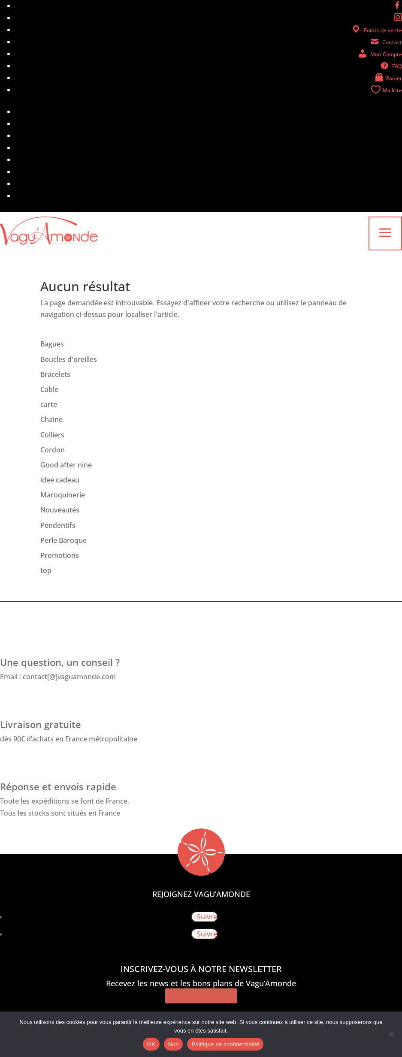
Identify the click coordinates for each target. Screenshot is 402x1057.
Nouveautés (59, 510)
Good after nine (66, 465)
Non (173, 1044)
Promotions (59, 555)
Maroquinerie (62, 495)
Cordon (52, 450)
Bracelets (55, 374)
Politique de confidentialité (225, 1044)
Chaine (51, 419)
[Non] (391, 1034)
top (45, 570)
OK (151, 1044)
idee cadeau (59, 480)
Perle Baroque (63, 540)
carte (48, 404)
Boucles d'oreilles (68, 359)
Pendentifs (58, 525)
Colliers (52, 435)
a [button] (385, 233)
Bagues (52, 344)
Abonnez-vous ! (201, 996)
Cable (49, 389)
